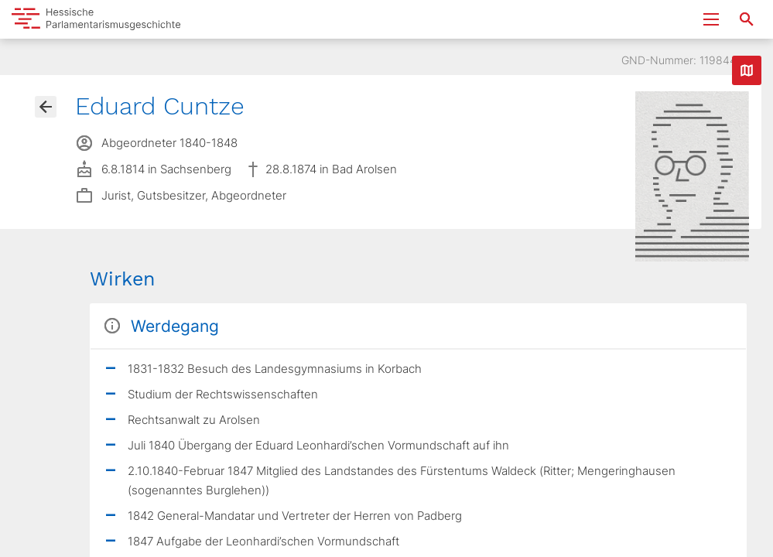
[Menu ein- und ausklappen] (711, 19)
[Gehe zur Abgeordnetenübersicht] (45, 107)
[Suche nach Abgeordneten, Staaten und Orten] (746, 19)
